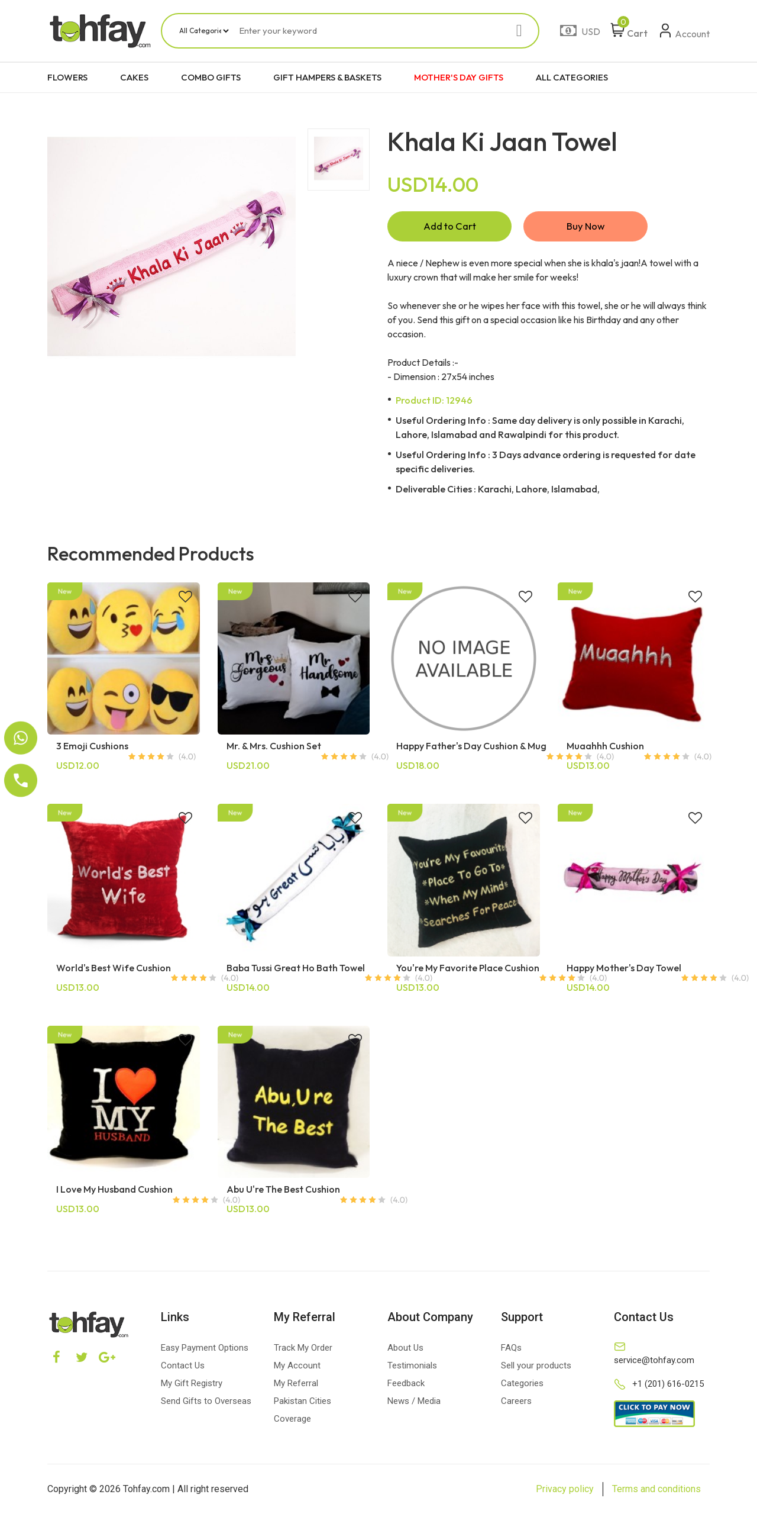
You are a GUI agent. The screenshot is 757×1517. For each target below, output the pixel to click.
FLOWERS (67, 77)
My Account (297, 1368)
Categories (522, 1386)
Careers (516, 1404)
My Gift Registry (191, 1386)
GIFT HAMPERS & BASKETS (327, 77)
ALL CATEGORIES (572, 77)
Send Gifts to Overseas (206, 1404)
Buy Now (585, 227)
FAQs (511, 1350)
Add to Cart (449, 227)
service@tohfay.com (654, 1363)
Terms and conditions (656, 1491)
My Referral (296, 1386)
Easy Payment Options (204, 1350)
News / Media (414, 1404)
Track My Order (303, 1350)
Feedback (406, 1386)
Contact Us (183, 1368)
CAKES (134, 77)
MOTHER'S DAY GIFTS (458, 77)
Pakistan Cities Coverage (302, 1413)
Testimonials (412, 1368)
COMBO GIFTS (211, 77)
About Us (405, 1350)
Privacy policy (565, 1491)
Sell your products (536, 1368)
